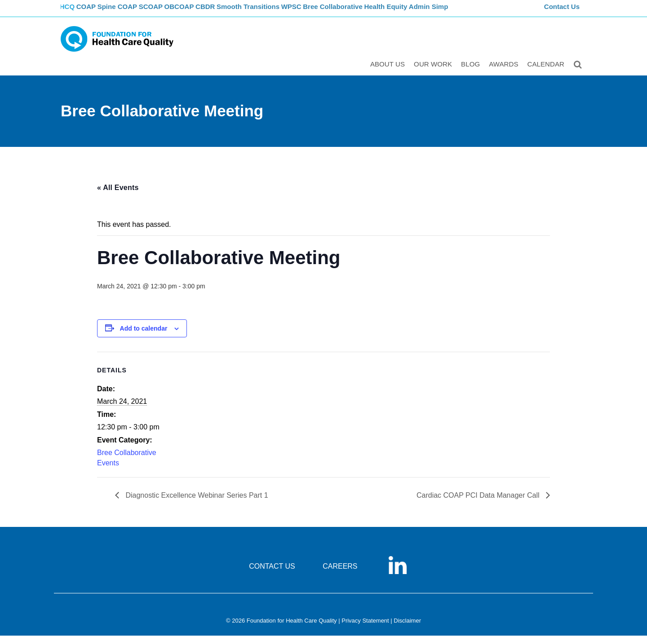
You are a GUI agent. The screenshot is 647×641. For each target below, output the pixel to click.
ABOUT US (389, 70)
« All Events (118, 193)
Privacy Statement (365, 626)
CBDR (230, 11)
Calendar (547, 70)
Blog (471, 70)
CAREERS (340, 571)
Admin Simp (462, 11)
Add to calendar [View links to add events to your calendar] (144, 333)
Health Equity (418, 11)
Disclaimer (407, 626)
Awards (504, 70)
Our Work (434, 70)
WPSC (320, 11)
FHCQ (70, 11)
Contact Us (563, 11)
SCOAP (167, 11)
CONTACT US (272, 571)
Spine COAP (130, 11)
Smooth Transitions (274, 11)
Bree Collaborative (364, 11)
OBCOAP (200, 11)
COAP (95, 11)
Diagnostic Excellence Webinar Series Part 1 (196, 500)
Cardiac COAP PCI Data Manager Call (479, 500)
